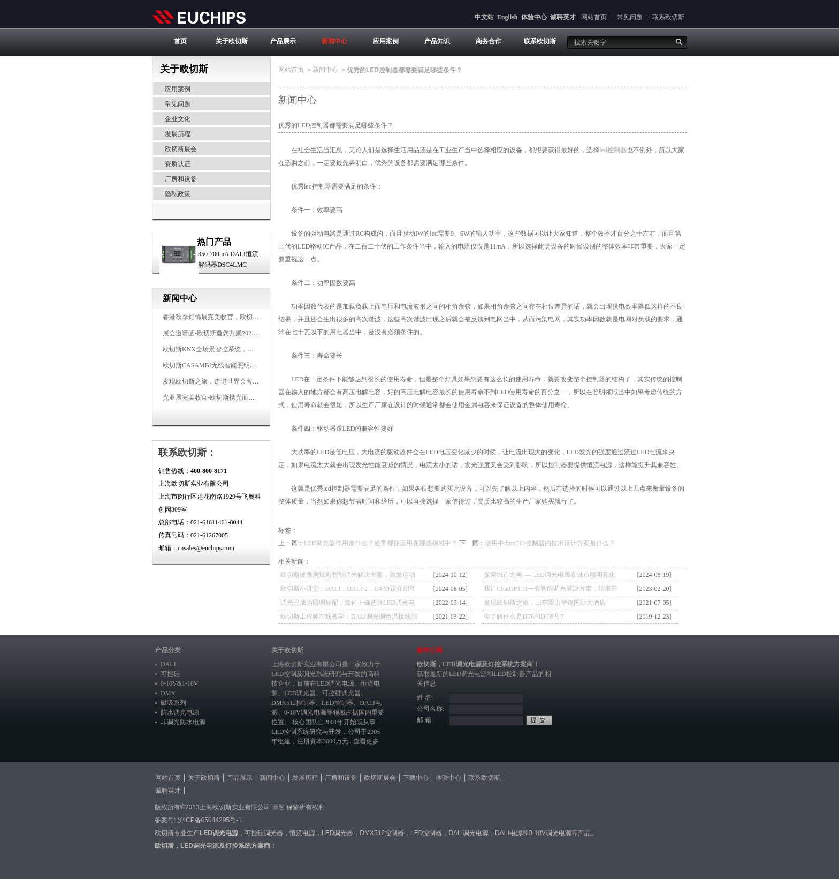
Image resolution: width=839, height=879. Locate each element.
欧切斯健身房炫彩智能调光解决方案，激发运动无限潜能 (347, 576)
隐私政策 (177, 194)
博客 (278, 807)
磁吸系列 (173, 703)
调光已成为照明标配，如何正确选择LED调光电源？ (347, 604)
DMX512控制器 (293, 703)
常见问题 (630, 17)
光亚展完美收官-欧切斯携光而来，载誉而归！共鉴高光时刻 (247, 397)
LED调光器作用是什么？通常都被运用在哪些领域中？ (380, 543)
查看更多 (366, 741)
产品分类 (168, 650)
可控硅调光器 (341, 693)
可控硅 (170, 674)
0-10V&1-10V (180, 683)
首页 (180, 41)
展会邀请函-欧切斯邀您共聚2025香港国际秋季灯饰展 (237, 333)
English (507, 17)
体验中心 (534, 17)
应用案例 (386, 41)
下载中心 (416, 778)
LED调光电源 (335, 683)
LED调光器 (300, 693)
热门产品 (214, 241)
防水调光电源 (180, 712)
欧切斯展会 (181, 149)
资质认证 (177, 164)
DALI (168, 664)
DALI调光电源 (468, 833)
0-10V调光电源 (305, 712)
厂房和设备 (181, 179)
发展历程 (177, 134)
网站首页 (594, 17)
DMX (168, 693)
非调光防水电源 (183, 722)
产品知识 (437, 41)
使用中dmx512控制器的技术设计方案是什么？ (550, 543)
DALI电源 (508, 833)
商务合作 (488, 41)
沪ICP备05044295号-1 (210, 820)
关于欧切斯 (232, 41)
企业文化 (177, 119)
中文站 (484, 17)
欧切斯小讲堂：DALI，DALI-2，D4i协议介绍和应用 (348, 590)
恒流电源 (302, 833)
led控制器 (613, 150)
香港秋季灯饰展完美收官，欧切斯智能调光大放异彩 (236, 317)
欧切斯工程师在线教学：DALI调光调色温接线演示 (349, 618)
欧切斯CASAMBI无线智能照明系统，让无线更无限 (235, 365)
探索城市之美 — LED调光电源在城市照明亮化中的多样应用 (549, 576)
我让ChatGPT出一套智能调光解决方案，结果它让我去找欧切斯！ (550, 590)
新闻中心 (334, 41)
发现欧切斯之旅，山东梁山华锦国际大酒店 (545, 602)
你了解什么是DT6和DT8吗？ (524, 616)
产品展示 (283, 41)
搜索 (679, 42)
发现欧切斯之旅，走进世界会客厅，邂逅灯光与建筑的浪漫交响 (252, 381)
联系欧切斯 (668, 17)
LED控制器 (337, 703)
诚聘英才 (563, 17)
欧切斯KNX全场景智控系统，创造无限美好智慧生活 (237, 349)
